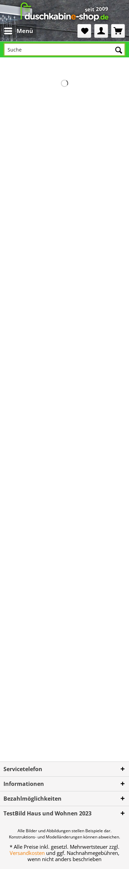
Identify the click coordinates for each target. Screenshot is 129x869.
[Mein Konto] (101, 31)
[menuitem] (13, 31)
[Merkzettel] (84, 31)
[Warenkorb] (118, 31)
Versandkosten (27, 852)
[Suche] (64, 49)
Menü (18, 30)
